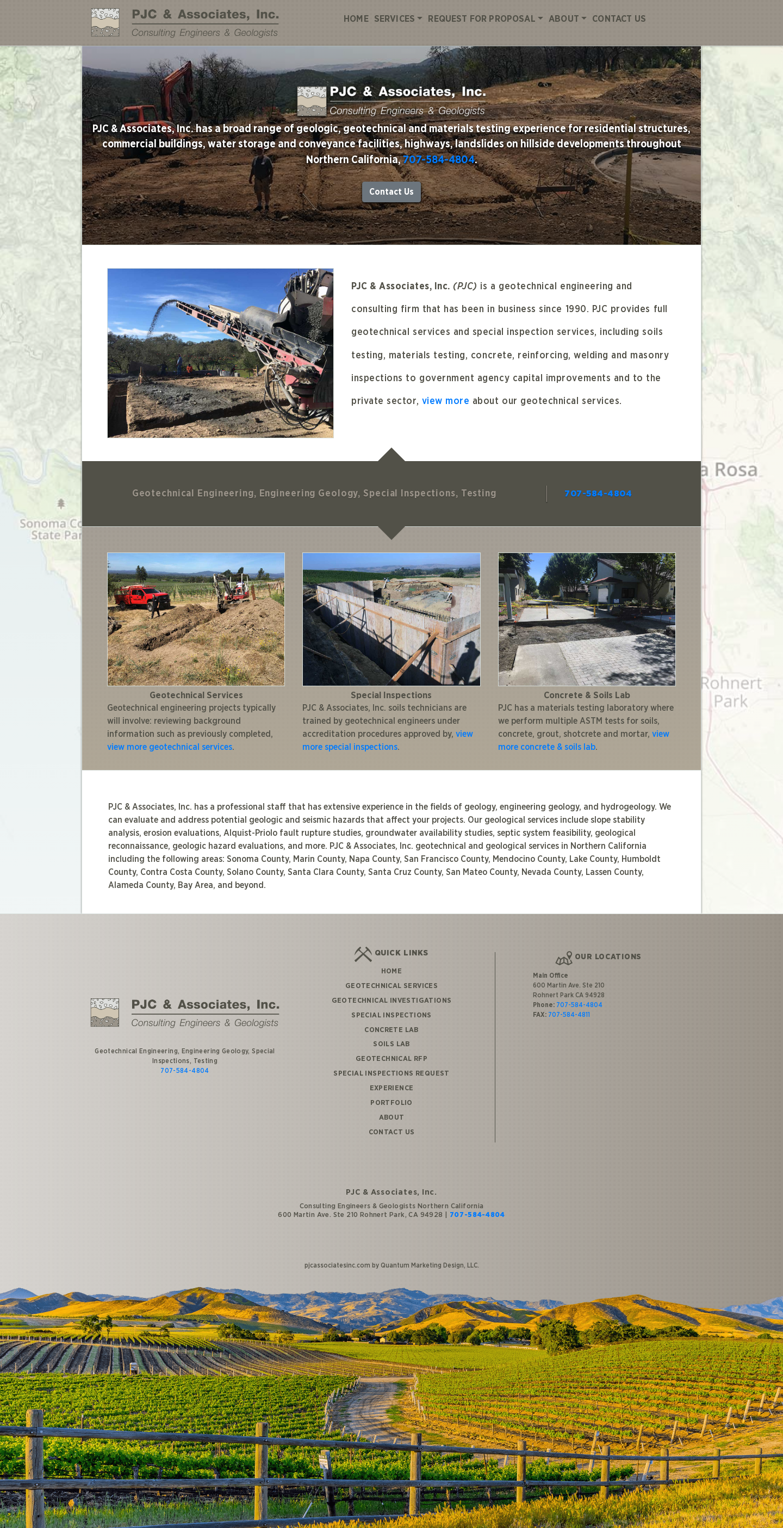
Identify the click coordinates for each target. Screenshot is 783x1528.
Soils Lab (391, 1044)
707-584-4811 (569, 1014)
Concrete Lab (391, 1030)
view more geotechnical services (169, 747)
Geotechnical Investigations (392, 1000)
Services (394, 19)
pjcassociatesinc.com (337, 1265)
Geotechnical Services (391, 986)
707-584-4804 (439, 160)
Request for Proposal (481, 19)
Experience (392, 1088)
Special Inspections (391, 1015)
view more (446, 401)
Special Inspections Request (391, 1073)
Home (356, 19)
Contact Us (619, 19)
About (564, 19)
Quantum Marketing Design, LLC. (430, 1265)
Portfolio (391, 1103)
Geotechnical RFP (391, 1059)
